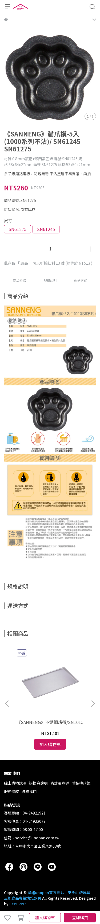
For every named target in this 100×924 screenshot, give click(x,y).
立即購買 (80, 917)
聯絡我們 (29, 791)
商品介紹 (19, 280)
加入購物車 (45, 917)
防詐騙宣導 (59, 783)
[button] (93, 703)
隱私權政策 (81, 783)
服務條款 (11, 791)
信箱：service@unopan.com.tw (31, 837)
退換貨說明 (38, 783)
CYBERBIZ (18, 903)
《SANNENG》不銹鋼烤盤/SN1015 (50, 722)
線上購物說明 (15, 783)
